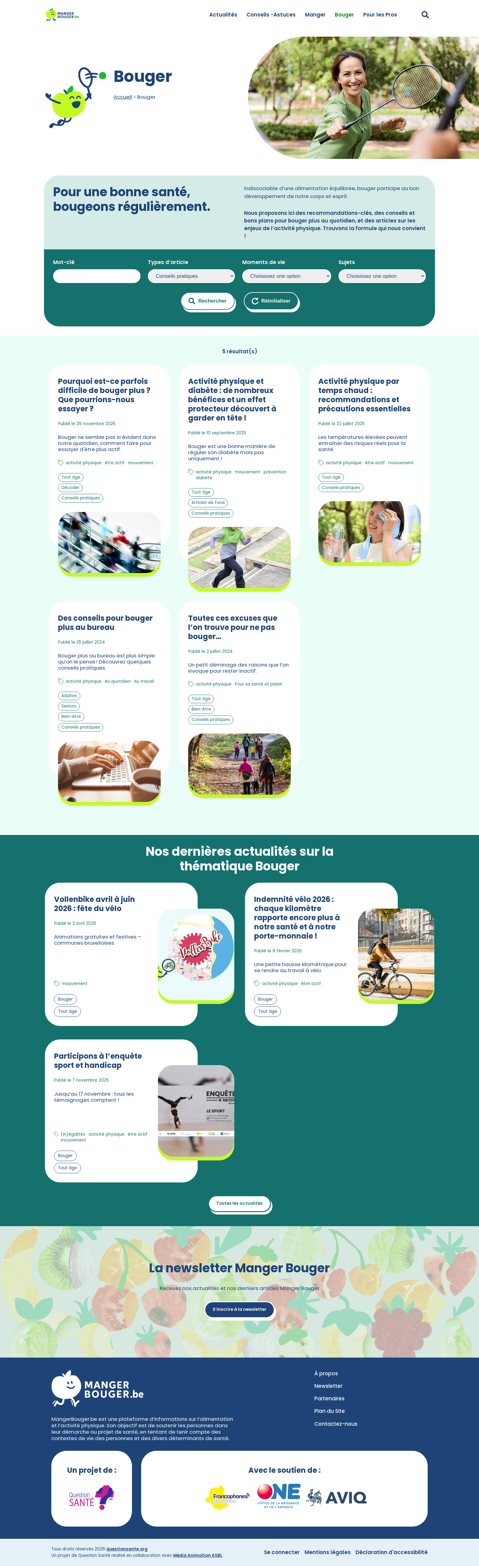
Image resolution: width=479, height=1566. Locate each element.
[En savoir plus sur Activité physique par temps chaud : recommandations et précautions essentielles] (369, 478)
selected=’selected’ (191, 276)
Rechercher (207, 301)
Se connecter (282, 1552)
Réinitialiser (271, 301)
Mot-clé (64, 262)
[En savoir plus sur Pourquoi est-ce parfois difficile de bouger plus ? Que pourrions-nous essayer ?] (109, 478)
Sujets (346, 262)
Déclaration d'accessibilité (392, 1552)
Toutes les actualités (239, 1203)
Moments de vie (263, 262)
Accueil (123, 97)
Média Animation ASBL (197, 1555)
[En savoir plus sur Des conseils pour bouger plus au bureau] (109, 703)
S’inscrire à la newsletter (239, 1309)
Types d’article (168, 262)
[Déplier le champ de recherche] (425, 15)
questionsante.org (127, 1549)
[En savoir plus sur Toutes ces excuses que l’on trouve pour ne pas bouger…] (239, 703)
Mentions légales (328, 1552)
